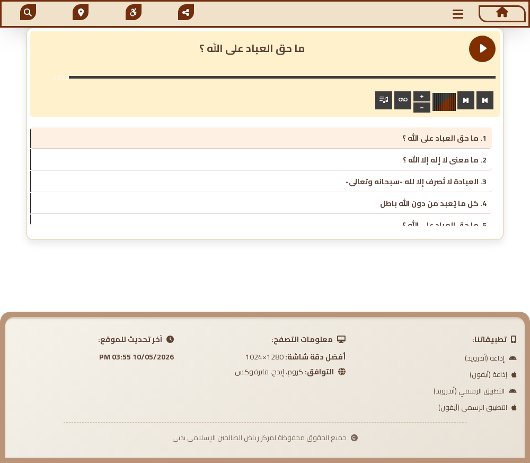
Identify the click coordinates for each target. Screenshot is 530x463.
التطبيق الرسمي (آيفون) (477, 407)
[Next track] (465, 100)
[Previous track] (484, 100)
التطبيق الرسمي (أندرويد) (475, 390)
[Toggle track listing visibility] (383, 100)
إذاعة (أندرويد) (491, 357)
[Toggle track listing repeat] (402, 100)
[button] (457, 14)
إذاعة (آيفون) (493, 374)
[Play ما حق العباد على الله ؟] (482, 49)
